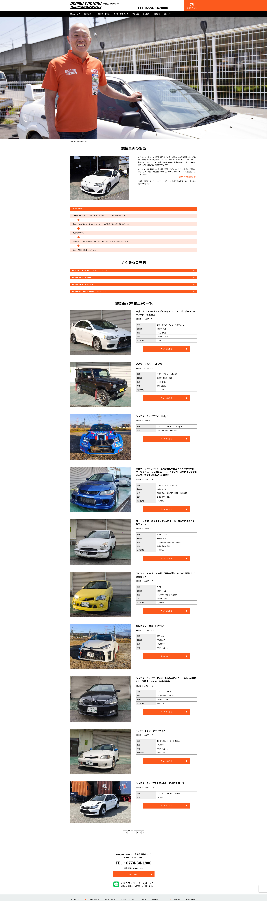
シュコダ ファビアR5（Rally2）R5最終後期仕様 (163, 783)
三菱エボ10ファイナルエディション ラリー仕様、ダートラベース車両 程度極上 (165, 312)
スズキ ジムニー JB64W (151, 363)
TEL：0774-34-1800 (133, 861)
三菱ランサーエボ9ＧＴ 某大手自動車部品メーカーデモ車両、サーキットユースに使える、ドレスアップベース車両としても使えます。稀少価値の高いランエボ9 (166, 472)
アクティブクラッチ (121, 14)
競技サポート (89, 14)
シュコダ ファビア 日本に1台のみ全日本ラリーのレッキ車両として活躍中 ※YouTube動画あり (166, 679)
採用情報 (157, 14)
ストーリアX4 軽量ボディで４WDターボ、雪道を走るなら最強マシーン (165, 522)
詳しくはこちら (166, 349)
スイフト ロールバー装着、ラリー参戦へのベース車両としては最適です (165, 574)
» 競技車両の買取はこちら (187, 177)
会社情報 (146, 14)
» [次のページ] (143, 832)
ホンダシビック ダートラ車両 (153, 730)
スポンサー (168, 14)
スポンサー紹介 (191, 899)
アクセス (135, 14)
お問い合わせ (192, 6)
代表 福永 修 (156, 899)
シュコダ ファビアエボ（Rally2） (155, 416)
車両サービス (75, 14)
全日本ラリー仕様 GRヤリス (152, 625)
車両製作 (73, 899)
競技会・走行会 (104, 14)
